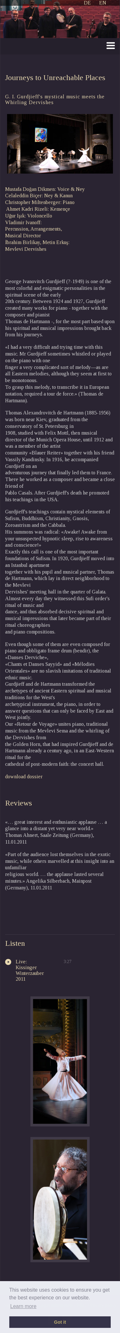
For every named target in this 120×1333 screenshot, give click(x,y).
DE (87, 2)
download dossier (24, 776)
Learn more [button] (23, 1306)
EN (102, 2)
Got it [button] (60, 1322)
